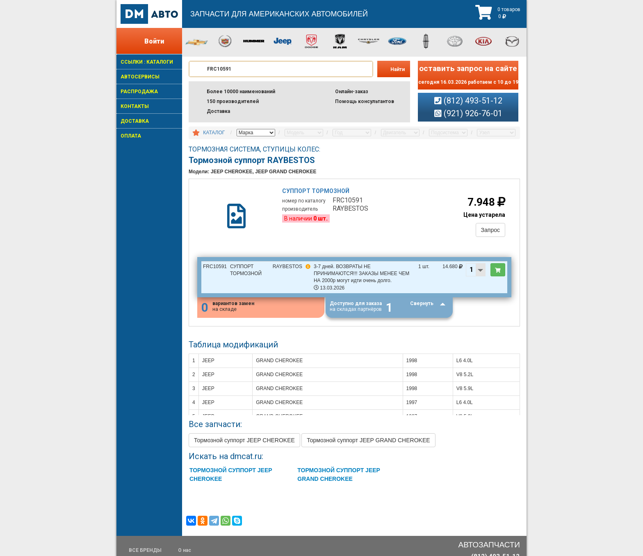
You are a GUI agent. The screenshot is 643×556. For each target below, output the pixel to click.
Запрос (490, 230)
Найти (397, 69)
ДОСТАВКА (135, 121)
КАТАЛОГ (214, 133)
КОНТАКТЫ (135, 106)
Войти (154, 41)
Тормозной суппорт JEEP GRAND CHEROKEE (368, 440)
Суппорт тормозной (315, 191)
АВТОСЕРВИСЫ (140, 77)
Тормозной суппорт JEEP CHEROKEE (244, 440)
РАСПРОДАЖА (139, 91)
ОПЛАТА (131, 136)
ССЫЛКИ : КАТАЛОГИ (147, 62)
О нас (184, 550)
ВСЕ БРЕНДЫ (145, 550)
